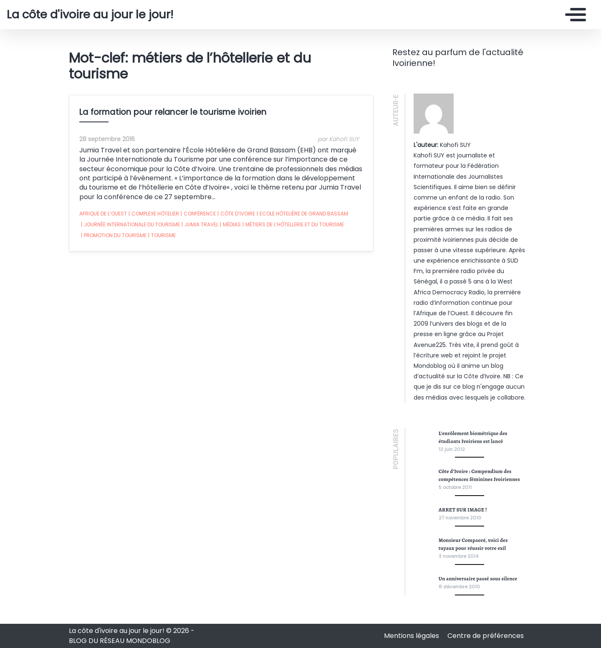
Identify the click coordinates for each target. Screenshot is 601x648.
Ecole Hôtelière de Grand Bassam (302, 214)
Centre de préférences (485, 635)
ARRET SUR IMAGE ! (463, 509)
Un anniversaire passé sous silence (478, 578)
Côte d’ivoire (236, 214)
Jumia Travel (200, 224)
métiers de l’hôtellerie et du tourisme (293, 224)
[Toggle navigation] (573, 14)
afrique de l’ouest (103, 213)
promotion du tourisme (113, 235)
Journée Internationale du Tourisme (130, 224)
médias (230, 224)
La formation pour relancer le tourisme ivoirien (172, 112)
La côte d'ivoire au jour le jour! (90, 14)
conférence (198, 214)
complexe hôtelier (154, 214)
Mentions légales (412, 635)
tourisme (162, 235)
